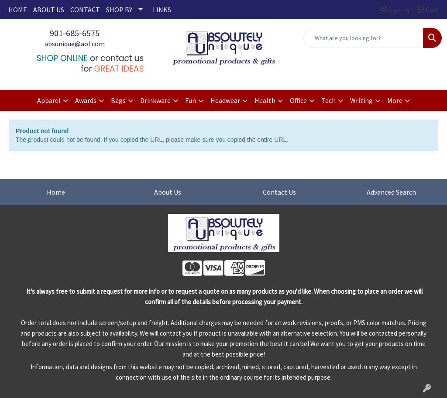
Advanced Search (391, 192)
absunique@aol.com (75, 43)
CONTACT (85, 9)
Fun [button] (190, 100)
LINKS (162, 9)
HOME (17, 9)
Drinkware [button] (155, 100)
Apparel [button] (49, 100)
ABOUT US (48, 9)
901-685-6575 (75, 32)
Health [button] (264, 100)
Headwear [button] (225, 100)
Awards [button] (85, 100)
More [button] (394, 100)
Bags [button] (118, 100)
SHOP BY (119, 9)
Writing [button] (361, 100)
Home (56, 192)
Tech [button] (328, 100)
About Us (167, 192)
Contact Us (279, 192)
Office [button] (298, 100)
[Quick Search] (363, 38)
